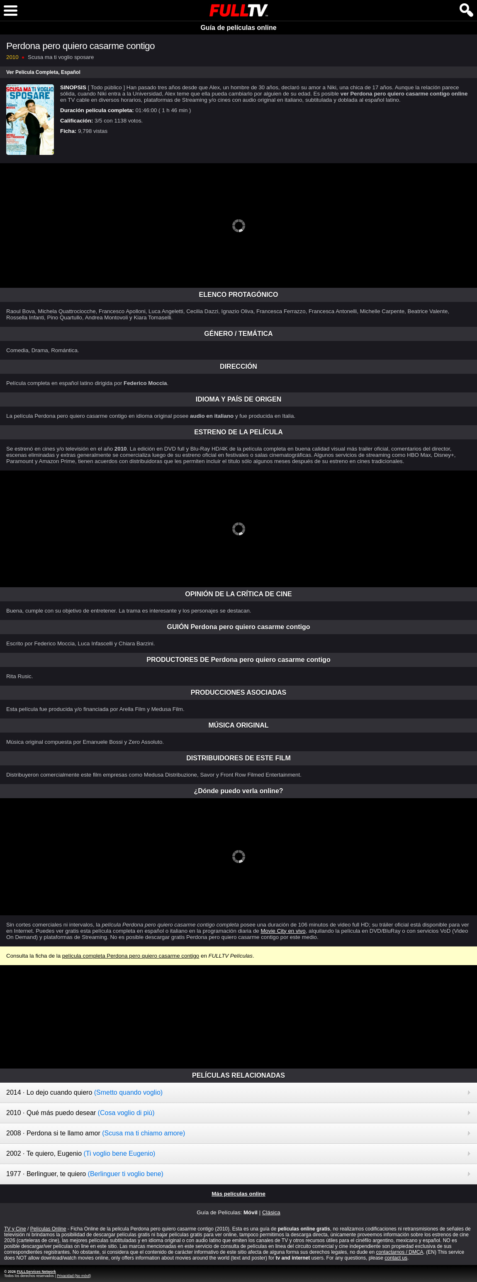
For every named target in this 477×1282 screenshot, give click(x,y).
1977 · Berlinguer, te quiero (84, 1173)
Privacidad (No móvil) (74, 1276)
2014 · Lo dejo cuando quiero (84, 1092)
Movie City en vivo (282, 931)
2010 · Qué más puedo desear (80, 1112)
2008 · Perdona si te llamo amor (95, 1133)
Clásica (271, 1212)
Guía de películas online (238, 27)
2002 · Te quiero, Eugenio (80, 1153)
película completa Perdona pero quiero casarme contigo (130, 956)
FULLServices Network (36, 1272)
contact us (396, 1258)
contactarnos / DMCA (399, 1252)
